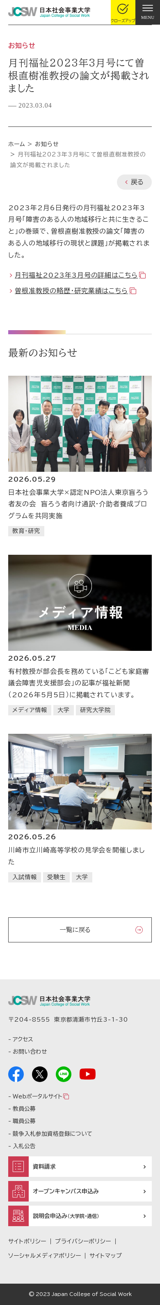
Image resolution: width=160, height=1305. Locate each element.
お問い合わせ (30, 1052)
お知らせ (47, 144)
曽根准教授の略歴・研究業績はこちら (71, 290)
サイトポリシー (27, 1241)
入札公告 (24, 1146)
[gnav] (147, 12)
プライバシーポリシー (83, 1241)
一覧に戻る (75, 929)
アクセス (23, 1039)
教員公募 (24, 1109)
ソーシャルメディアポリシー (44, 1256)
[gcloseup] (123, 12)
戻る (137, 182)
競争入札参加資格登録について (52, 1134)
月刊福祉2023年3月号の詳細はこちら (76, 275)
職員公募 (24, 1121)
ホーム (16, 144)
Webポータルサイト (37, 1096)
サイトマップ (105, 1256)
